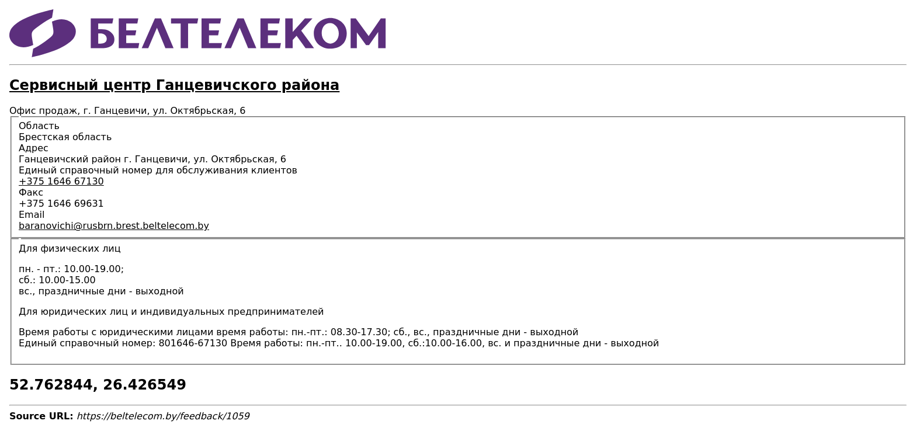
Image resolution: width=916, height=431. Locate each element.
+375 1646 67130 (61, 181)
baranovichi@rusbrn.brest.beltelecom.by (114, 225)
